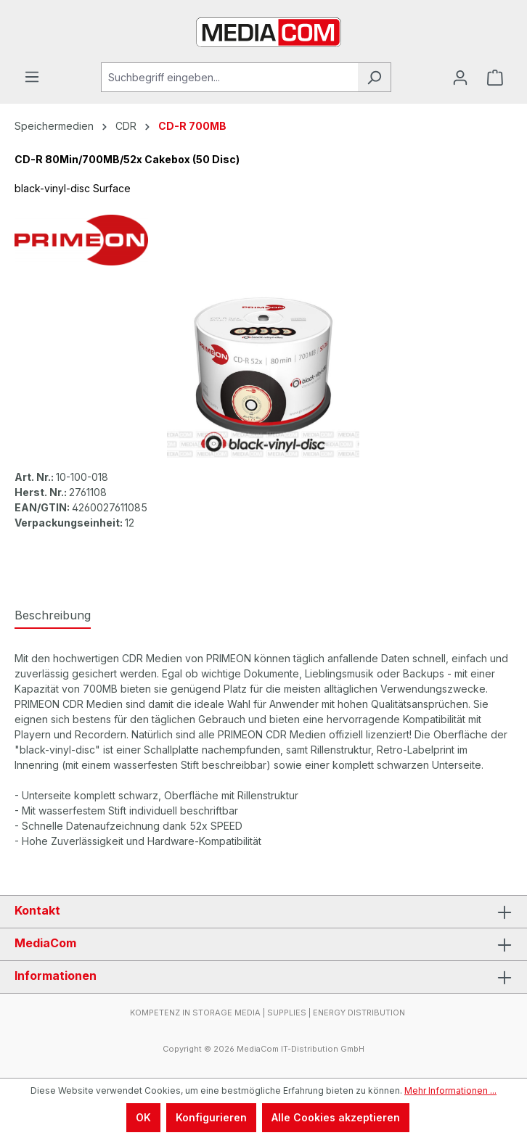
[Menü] (32, 76)
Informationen (56, 975)
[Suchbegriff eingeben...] (229, 77)
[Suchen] (374, 77)
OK (143, 1117)
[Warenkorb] (495, 77)
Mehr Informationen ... (450, 1090)
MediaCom (45, 943)
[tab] (53, 616)
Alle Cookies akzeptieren (335, 1117)
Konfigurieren (211, 1117)
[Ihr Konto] (460, 77)
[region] (263, 376)
